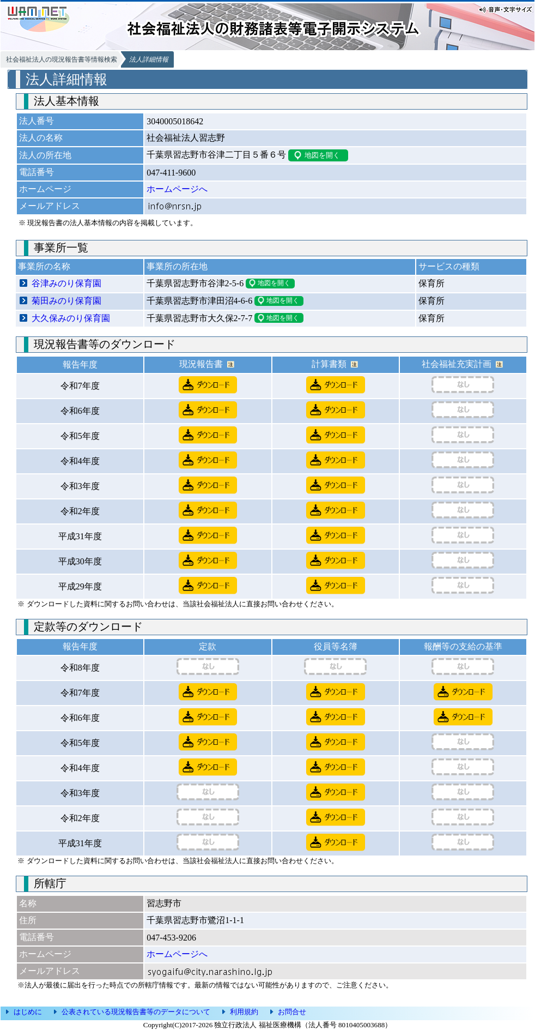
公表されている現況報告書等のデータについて (136, 1012)
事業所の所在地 (177, 266)
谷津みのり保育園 (66, 283)
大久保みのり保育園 (71, 318)
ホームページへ (177, 189)
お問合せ (292, 1012)
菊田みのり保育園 (66, 300)
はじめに (28, 1012)
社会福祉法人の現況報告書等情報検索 (61, 59)
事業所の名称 (44, 266)
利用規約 (244, 1012)
